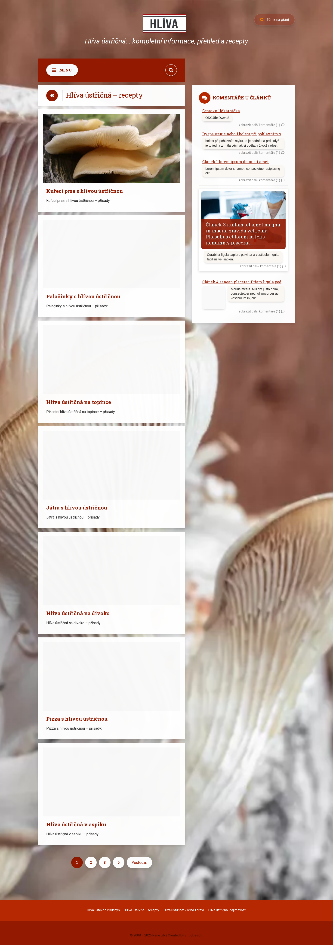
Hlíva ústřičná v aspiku (76, 824)
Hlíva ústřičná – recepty (142, 910)
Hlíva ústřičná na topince (78, 402)
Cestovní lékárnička (221, 110)
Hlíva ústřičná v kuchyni (103, 910)
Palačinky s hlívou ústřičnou (83, 296)
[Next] (118, 862)
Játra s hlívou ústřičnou (76, 507)
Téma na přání (274, 19)
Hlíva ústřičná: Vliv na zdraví (184, 910)
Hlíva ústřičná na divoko (78, 613)
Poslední (139, 862)
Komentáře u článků (242, 98)
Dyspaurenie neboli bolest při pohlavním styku (246, 133)
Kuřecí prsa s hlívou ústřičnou (84, 191)
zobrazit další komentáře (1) (259, 125)
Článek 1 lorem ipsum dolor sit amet (235, 161)
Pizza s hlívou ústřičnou (77, 718)
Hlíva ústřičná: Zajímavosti (227, 910)
